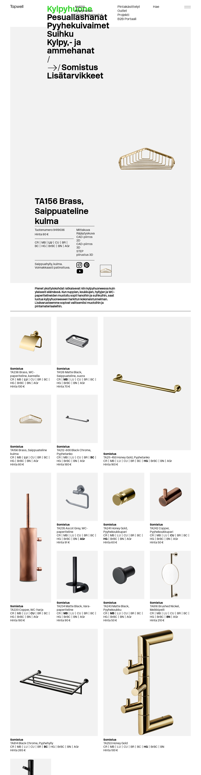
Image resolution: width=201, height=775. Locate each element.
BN (60, 246)
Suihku (60, 34)
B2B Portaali (127, 19)
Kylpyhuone (84, 11)
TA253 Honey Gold (115, 743)
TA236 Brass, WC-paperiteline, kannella (25, 373)
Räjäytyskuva (85, 233)
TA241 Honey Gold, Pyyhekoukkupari (115, 530)
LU (50, 242)
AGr (67, 246)
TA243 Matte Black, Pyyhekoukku (116, 608)
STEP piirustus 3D (84, 252)
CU (57, 242)
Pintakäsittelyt (129, 7)
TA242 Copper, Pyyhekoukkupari (161, 530)
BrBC (51, 246)
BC (37, 246)
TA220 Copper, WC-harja (26, 610)
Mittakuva (83, 230)
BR (64, 242)
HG (43, 246)
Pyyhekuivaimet (78, 25)
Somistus (80, 67)
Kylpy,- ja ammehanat (70, 46)
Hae (156, 7)
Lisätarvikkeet (75, 76)
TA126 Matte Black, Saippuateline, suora (71, 373)
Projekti (123, 15)
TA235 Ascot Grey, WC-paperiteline (72, 530)
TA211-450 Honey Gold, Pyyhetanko (126, 457)
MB (43, 242)
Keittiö (80, 7)
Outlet (122, 11)
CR (37, 242)
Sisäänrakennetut (89, 15)
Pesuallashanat (77, 17)
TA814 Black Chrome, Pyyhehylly (31, 743)
